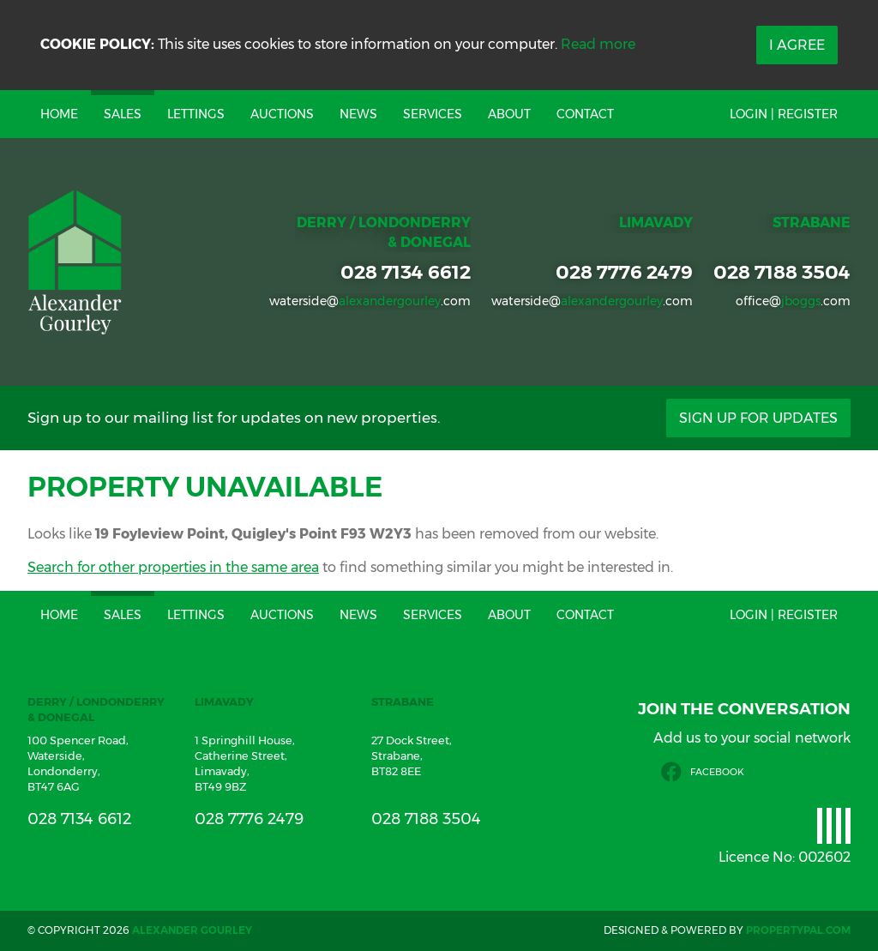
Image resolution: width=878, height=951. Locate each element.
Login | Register (784, 114)
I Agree (797, 45)
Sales (122, 114)
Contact (585, 114)
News (358, 114)
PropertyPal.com (798, 930)
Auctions (282, 114)
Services (432, 114)
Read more (598, 44)
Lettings (196, 114)
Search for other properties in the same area (173, 567)
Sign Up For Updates (758, 418)
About (509, 114)
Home (59, 114)
